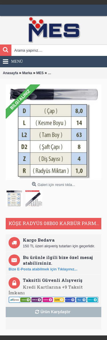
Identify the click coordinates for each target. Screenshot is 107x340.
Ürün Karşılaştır (55, 311)
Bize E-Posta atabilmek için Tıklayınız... (43, 269)
